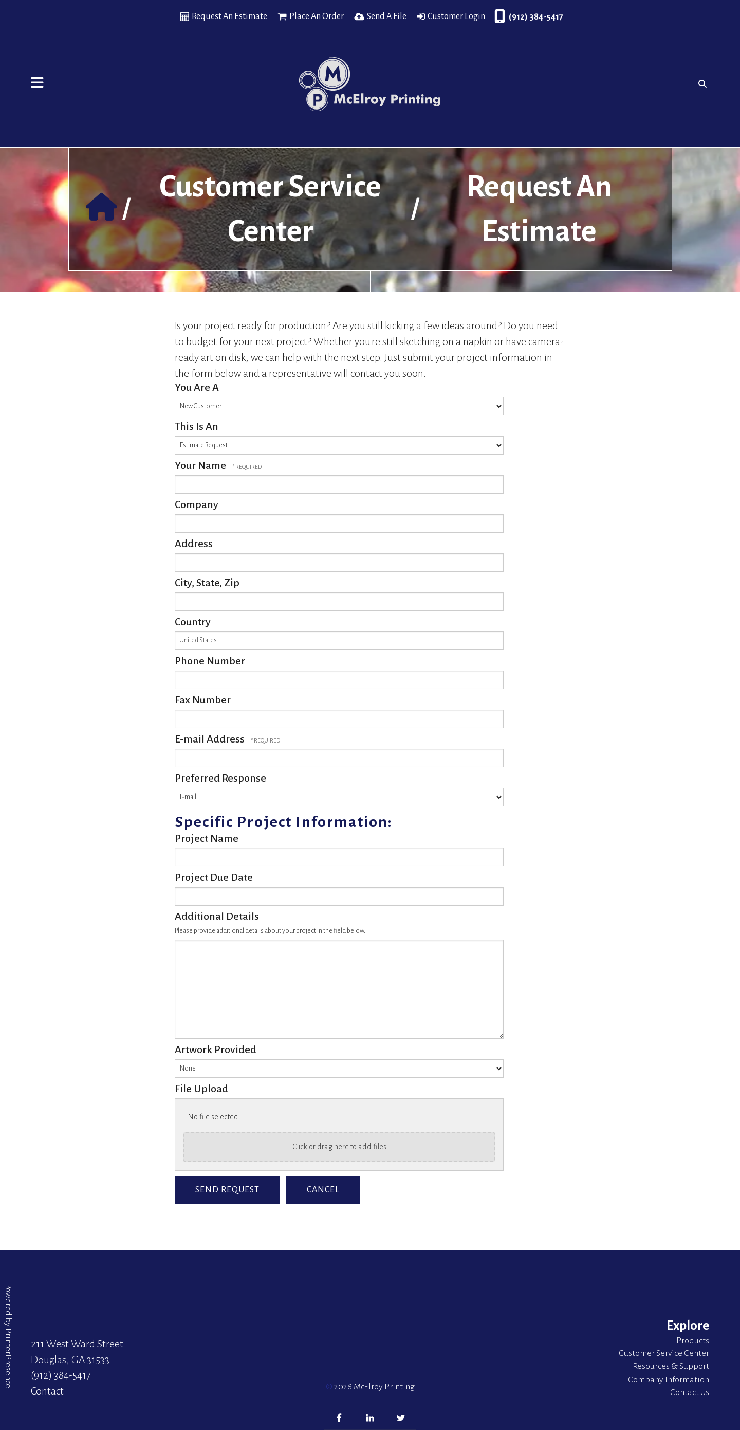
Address (194, 543)
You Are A (197, 387)
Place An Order (316, 16)
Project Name (206, 838)
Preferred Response (220, 778)
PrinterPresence (8, 1358)
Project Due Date (214, 877)
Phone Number (210, 660)
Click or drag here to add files (339, 1147)
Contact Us (689, 1392)
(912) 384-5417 (536, 17)
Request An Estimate (229, 16)
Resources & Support (671, 1366)
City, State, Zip (207, 582)
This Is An (196, 426)
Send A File (386, 16)
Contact (47, 1391)
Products (692, 1340)
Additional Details (217, 916)
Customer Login (456, 16)
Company (196, 504)
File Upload (201, 1088)
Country (193, 621)
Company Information (668, 1379)
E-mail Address (211, 739)
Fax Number (203, 699)
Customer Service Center (664, 1353)
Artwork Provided (215, 1049)
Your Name (201, 465)
